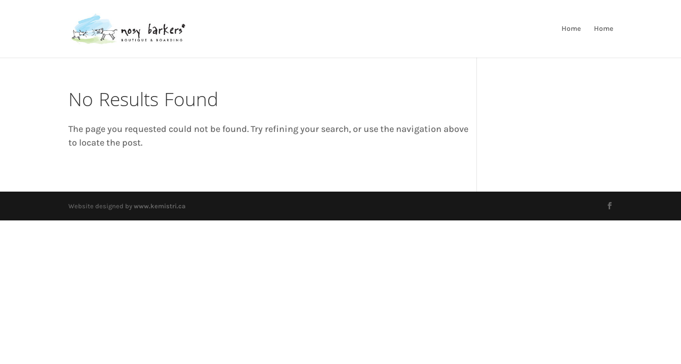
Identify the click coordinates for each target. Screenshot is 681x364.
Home (571, 29)
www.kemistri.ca (160, 206)
